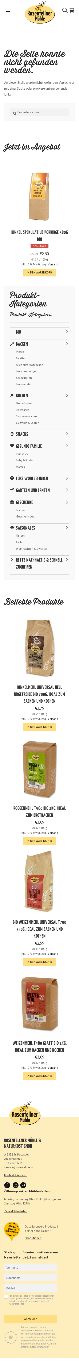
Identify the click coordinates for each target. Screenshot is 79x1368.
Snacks (22, 434)
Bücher (20, 510)
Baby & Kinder (24, 460)
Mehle (20, 352)
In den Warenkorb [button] (39, 272)
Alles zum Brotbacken (29, 365)
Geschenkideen (26, 516)
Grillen (20, 542)
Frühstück (22, 454)
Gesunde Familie (29, 446)
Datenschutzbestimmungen (35, 1347)
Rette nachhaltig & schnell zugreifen (39, 564)
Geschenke (24, 502)
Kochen (22, 396)
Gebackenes (24, 403)
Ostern (20, 535)
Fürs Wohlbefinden (32, 478)
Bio (18, 332)
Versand (53, 264)
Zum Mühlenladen (15, 1211)
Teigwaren (22, 410)
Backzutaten (24, 378)
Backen (22, 344)
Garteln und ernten (33, 490)
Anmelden (30, 1319)
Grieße (20, 358)
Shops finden (33, 1238)
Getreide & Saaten (27, 423)
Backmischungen (26, 371)
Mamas (20, 467)
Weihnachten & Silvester (31, 549)
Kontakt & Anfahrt (15, 1175)
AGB (49, 1343)
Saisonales (25, 528)
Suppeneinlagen (26, 416)
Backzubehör (24, 384)
